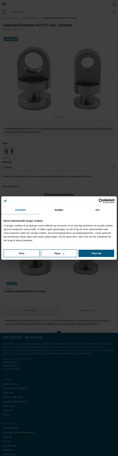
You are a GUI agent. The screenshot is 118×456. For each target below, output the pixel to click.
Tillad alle (96, 253)
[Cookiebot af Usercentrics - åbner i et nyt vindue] (101, 201)
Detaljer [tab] (59, 209)
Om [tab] (97, 209)
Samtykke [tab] (20, 209)
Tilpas (59, 253)
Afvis (21, 253)
